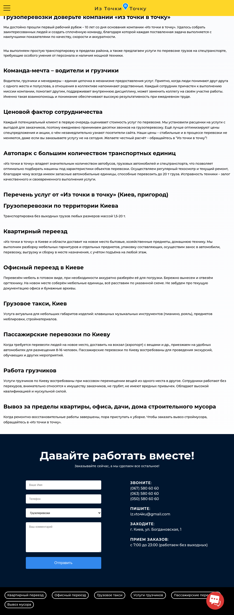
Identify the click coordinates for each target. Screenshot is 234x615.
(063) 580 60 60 (144, 493)
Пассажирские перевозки (196, 595)
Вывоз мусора (19, 604)
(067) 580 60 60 (144, 488)
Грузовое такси (109, 595)
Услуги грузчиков (148, 595)
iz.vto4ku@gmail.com (150, 514)
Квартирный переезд (25, 595)
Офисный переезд (70, 595)
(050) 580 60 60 (144, 499)
